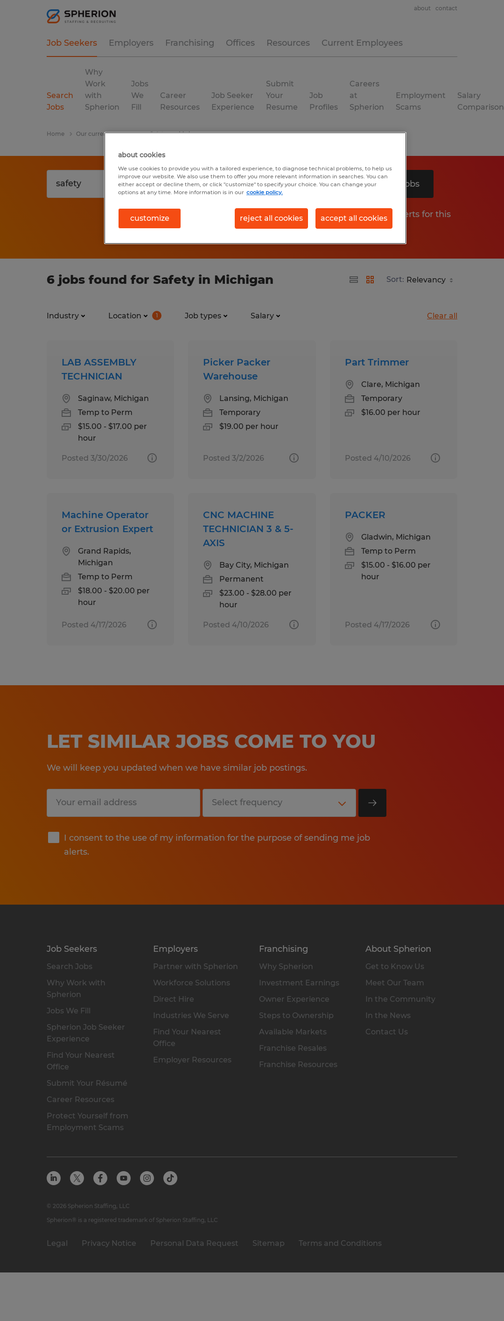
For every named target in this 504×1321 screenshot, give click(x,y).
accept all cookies (354, 218)
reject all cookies (271, 218)
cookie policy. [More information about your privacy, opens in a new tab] (264, 192)
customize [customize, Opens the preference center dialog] (149, 218)
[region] (255, 188)
